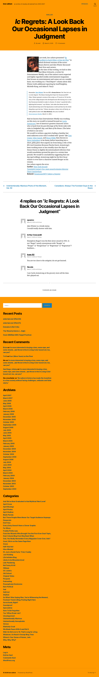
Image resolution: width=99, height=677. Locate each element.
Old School (7, 573)
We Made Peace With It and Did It (16, 629)
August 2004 (8, 460)
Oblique (6, 568)
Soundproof (7, 605)
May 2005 (7, 436)
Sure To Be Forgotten (11, 611)
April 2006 (7, 406)
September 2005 (9, 425)
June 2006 (7, 401)
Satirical (6, 592)
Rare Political (8, 587)
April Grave (7, 504)
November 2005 (9, 419)
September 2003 (9, 489)
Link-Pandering (9, 563)
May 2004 (7, 468)
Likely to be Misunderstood (13, 560)
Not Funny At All (9, 565)
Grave (5, 544)
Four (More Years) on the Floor (21, 356)
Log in (5, 652)
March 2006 (7, 409)
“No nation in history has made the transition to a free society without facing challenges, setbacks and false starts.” (27, 380)
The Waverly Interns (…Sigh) (14, 331)
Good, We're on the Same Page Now (17, 541)
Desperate (7, 520)
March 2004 (7, 473)
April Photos (8, 509)
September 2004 (9, 457)
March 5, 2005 (49, 43)
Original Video (8, 576)
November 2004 (9, 452)
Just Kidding (8, 555)
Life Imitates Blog (10, 557)
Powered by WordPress (25, 672)
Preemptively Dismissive (12, 584)
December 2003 (9, 481)
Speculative (7, 608)
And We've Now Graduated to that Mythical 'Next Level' (24, 501)
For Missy (7, 528)
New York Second (40, 167)
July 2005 (7, 430)
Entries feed (8, 655)
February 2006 (9, 411)
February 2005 (9, 443)
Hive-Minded (8, 549)
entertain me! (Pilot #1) (12, 323)
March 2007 (7, 398)
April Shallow (8, 512)
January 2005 (8, 446)
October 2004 (8, 454)
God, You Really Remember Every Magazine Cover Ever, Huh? (26, 539)
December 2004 (9, 449)
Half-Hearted (8, 547)
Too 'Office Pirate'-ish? (12, 613)
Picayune (6, 579)
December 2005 (9, 417)
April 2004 (7, 470)
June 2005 (7, 433)
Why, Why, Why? (9, 640)
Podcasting (7, 581)
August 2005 (8, 427)
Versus (6, 624)
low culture (7, 4)
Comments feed (9, 658)
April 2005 (7, 438)
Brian (5, 347)
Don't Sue (6, 523)
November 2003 (9, 484)
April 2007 (7, 395)
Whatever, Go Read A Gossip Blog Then (18, 635)
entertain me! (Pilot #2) (12, 319)
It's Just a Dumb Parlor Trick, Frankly (17, 552)
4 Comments (61, 43)
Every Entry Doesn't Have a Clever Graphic (19, 526)
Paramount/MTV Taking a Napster (47, 174)
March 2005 (7, 441)
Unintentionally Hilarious (12, 619)
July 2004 (7, 462)
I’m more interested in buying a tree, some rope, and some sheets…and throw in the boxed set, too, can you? (26, 350)
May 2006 (7, 403)
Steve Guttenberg (33, 140)
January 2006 (8, 414)
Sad (4, 589)
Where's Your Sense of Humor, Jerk (16, 637)
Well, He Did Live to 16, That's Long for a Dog (20, 632)
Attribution (84, 4)
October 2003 (8, 486)
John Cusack (37, 138)
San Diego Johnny (10, 369)
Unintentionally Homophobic (14, 621)
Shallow (49, 14)
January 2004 (8, 478)
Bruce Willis (51, 138)
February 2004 (9, 476)
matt (39, 43)
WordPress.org (9, 660)
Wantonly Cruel (9, 627)
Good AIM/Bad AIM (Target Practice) (17, 335)
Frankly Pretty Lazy (10, 531)
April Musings (8, 507)
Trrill (5, 356)
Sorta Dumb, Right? (10, 602)
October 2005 (8, 422)
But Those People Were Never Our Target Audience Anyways (27, 517)
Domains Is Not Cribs (11, 327)
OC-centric (7, 571)
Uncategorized (9, 616)
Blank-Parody (8, 515)
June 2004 (7, 465)
